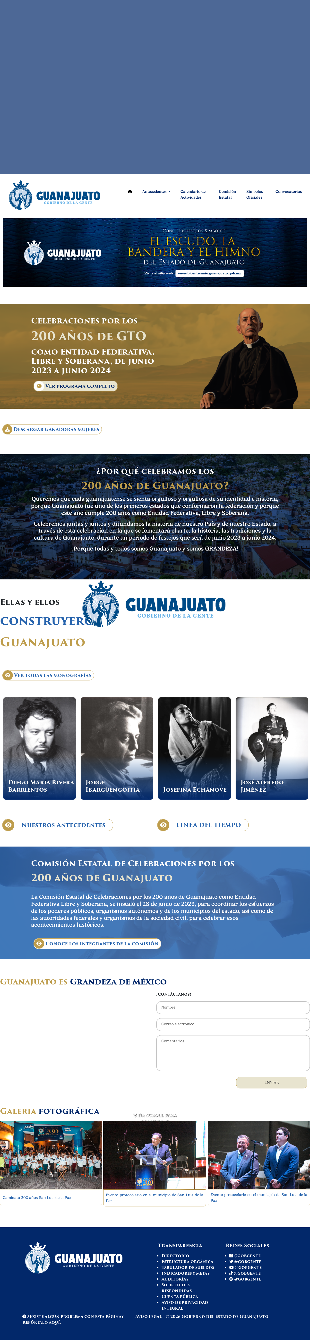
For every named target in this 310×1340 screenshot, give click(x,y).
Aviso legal (149, 1317)
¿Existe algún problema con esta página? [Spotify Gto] (73, 1317)
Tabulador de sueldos (188, 1267)
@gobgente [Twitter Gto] (245, 1262)
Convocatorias (289, 191)
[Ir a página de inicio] (61, 194)
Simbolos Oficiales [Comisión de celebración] (254, 194)
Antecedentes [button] (155, 191)
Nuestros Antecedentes (54, 825)
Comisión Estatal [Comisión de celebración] (227, 194)
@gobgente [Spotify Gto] (245, 1279)
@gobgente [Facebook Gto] (245, 1256)
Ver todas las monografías (47, 675)
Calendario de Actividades (193, 194)
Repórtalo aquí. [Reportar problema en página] (41, 1322)
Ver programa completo (74, 386)
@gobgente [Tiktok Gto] (245, 1273)
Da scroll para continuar (155, 1118)
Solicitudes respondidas (177, 1288)
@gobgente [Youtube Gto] (245, 1267)
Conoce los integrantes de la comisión (96, 944)
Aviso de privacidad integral (185, 1305)
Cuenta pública (180, 1297)
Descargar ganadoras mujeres (51, 429)
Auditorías (175, 1279)
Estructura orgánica (187, 1262)
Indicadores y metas (185, 1273)
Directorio (175, 1256)
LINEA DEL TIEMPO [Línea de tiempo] (199, 825)
